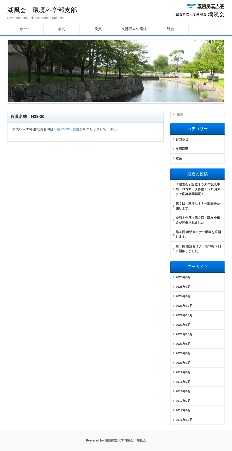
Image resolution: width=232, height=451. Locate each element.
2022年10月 (184, 315)
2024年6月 (183, 296)
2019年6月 (183, 372)
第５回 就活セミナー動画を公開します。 (198, 206)
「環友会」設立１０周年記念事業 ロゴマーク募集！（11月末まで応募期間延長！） (198, 189)
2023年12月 (184, 306)
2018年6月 (183, 391)
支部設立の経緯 (134, 29)
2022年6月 (183, 325)
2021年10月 (184, 334)
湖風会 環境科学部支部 (42, 10)
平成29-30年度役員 (67, 129)
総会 (170, 29)
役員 (98, 29)
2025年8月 (183, 277)
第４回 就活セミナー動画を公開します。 (198, 234)
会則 (61, 29)
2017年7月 (183, 401)
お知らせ (182, 139)
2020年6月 (183, 353)
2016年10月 (184, 420)
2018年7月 (183, 382)
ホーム (25, 29)
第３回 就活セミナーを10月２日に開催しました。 (198, 248)
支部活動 (182, 148)
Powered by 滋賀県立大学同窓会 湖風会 (116, 440)
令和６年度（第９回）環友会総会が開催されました (198, 220)
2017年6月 (183, 410)
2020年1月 (183, 363)
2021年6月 (183, 344)
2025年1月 (183, 287)
